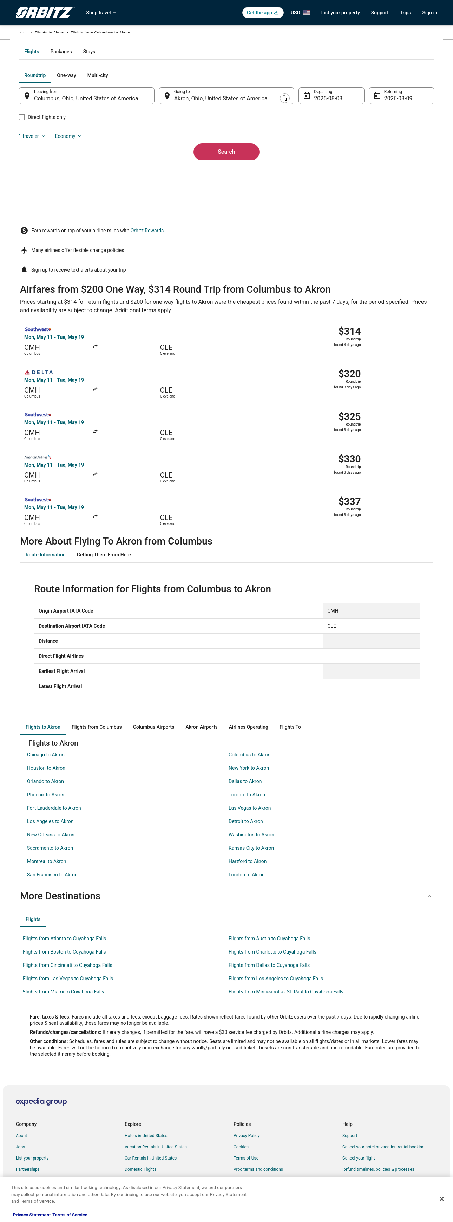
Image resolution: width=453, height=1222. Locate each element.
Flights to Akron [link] (144, 34)
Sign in (429, 12)
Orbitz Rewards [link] (30, 1150)
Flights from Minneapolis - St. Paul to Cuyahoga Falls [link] (286, 927)
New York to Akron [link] (249, 704)
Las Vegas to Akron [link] (250, 744)
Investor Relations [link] (33, 1127)
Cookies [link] (241, 1082)
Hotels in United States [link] (146, 1071)
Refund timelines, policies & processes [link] (378, 1105)
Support (380, 12)
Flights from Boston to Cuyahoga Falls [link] (64, 887)
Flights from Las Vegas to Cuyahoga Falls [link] (68, 914)
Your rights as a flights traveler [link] (370, 1127)
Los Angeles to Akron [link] (50, 757)
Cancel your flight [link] (358, 1093)
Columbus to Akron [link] (249, 690)
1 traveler (362, 151)
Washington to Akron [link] (251, 770)
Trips (405, 12)
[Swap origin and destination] (163, 171)
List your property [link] (32, 1093)
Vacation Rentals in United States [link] (156, 1082)
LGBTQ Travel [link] (137, 1150)
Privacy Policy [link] (247, 1071)
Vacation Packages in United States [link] (158, 1116)
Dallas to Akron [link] (245, 717)
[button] (226, 832)
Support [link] (349, 1071)
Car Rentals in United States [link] (151, 1093)
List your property (340, 12)
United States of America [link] (85, 34)
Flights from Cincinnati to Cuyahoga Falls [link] (67, 901)
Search (226, 215)
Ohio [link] (119, 34)
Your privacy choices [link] (253, 1127)
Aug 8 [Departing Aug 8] (316, 174)
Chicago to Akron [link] (46, 690)
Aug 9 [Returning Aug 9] (382, 174)
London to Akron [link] (247, 810)
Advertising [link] (26, 1161)
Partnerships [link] (28, 1105)
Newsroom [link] (26, 1116)
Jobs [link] (20, 1082)
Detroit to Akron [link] (246, 757)
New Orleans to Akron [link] (50, 770)
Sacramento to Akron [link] (50, 784)
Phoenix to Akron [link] (45, 730)
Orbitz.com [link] (26, 34)
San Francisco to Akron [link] (52, 810)
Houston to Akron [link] (46, 704)
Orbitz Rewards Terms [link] (254, 1116)
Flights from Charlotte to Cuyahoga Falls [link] (272, 887)
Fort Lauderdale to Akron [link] (54, 744)
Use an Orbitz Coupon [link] (362, 1116)
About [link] (21, 1071)
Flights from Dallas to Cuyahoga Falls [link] (269, 901)
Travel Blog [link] (135, 1172)
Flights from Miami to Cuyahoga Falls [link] (63, 927)
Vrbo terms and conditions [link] (258, 1105)
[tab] (198, 127)
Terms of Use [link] (246, 1093)
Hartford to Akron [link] (248, 797)
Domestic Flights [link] (140, 1105)
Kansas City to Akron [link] (251, 784)
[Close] (441, 1199)
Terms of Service (69, 1214)
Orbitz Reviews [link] (138, 1127)
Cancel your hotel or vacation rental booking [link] (383, 1082)
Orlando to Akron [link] (45, 717)
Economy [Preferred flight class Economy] (398, 151)
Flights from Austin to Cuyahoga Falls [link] (269, 874)
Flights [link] (49, 34)
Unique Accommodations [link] (148, 1161)
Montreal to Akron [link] (46, 797)
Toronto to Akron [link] (247, 730)
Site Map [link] (24, 1138)
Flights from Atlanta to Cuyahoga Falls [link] (64, 874)
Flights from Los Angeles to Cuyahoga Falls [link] (276, 914)
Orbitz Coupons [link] (139, 1138)
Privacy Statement (32, 1214)
